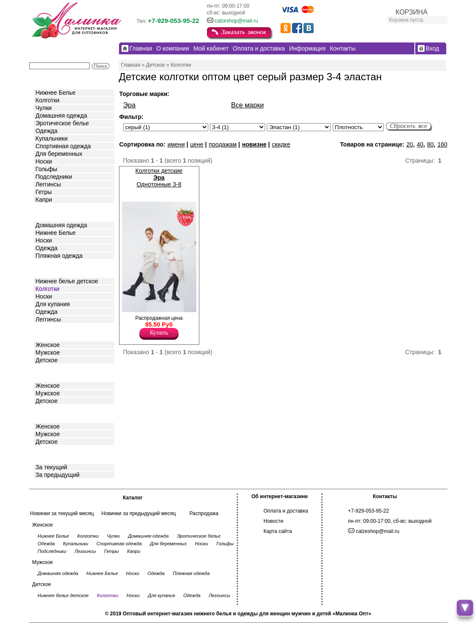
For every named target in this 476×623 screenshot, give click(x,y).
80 (430, 144)
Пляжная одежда (59, 255)
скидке (281, 144)
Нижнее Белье (56, 92)
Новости (273, 521)
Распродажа (204, 513)
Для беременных (59, 153)
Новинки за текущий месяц (62, 513)
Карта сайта (278, 531)
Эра (129, 105)
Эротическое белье (62, 123)
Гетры (44, 192)
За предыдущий (58, 474)
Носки (44, 161)
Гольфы (46, 169)
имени (176, 144)
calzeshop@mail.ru (236, 21)
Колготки (48, 100)
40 (419, 144)
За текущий (52, 467)
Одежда (47, 130)
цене (196, 144)
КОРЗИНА (412, 12)
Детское (48, 267)
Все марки (247, 105)
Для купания (53, 304)
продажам (223, 144)
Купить (159, 333)
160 (442, 144)
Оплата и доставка (286, 511)
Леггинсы (48, 184)
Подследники (54, 176)
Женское (48, 344)
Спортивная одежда (63, 146)
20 (409, 144)
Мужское (48, 352)
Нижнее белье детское (67, 281)
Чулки (44, 107)
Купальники (52, 138)
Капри (44, 199)
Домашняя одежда (61, 115)
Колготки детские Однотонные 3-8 (159, 177)
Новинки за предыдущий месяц (139, 513)
